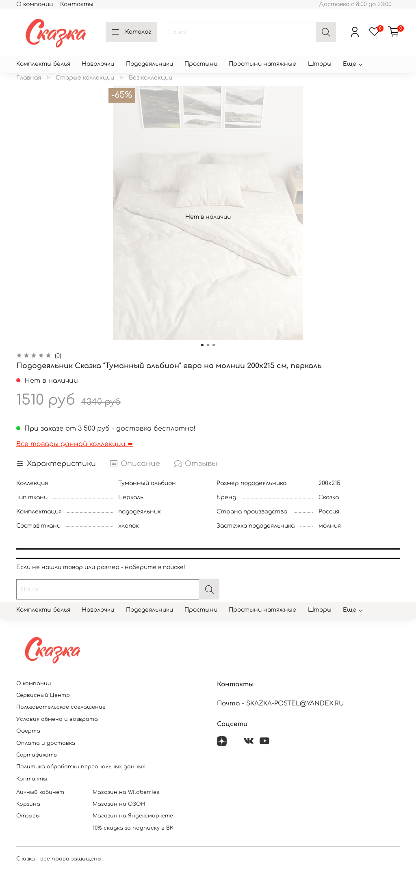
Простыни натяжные (262, 64)
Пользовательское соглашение (61, 707)
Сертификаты (37, 755)
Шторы (320, 64)
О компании (34, 4)
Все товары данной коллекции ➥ (74, 444)
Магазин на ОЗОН (119, 804)
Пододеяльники (149, 64)
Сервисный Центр (43, 695)
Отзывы (28, 816)
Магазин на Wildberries (126, 792)
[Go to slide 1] (202, 345)
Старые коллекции (85, 78)
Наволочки (98, 64)
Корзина (28, 804)
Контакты (76, 4)
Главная (28, 78)
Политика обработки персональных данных (80, 767)
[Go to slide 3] (213, 345)
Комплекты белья (43, 64)
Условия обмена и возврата (57, 719)
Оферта (28, 731)
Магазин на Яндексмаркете (133, 816)
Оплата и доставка (45, 743)
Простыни (200, 64)
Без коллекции (150, 78)
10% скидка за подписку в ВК (133, 828)
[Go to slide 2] (208, 345)
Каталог (131, 32)
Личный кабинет (40, 792)
